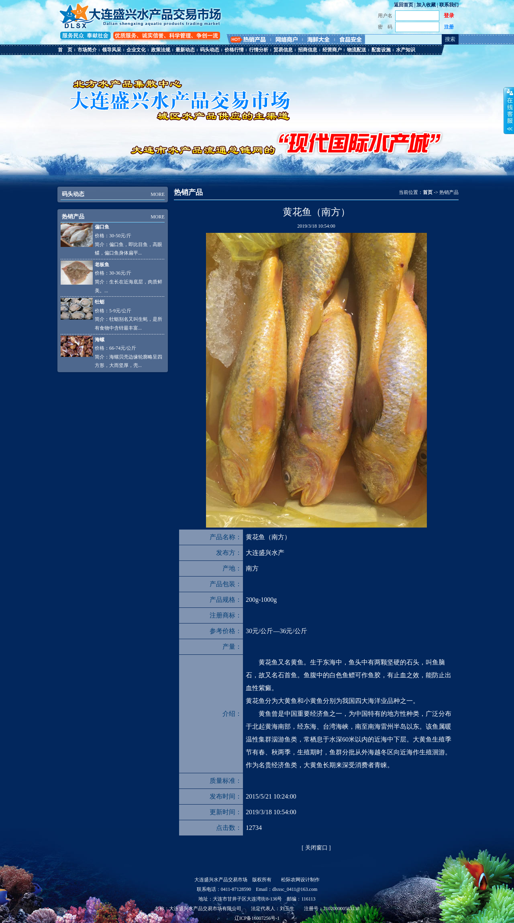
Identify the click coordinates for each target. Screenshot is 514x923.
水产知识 (405, 50)
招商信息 (307, 50)
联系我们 (449, 5)
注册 (449, 27)
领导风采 (111, 50)
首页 (427, 192)
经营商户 (332, 50)
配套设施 (381, 50)
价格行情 (234, 50)
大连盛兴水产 (265, 552)
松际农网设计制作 (300, 879)
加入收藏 (426, 5)
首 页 (65, 50)
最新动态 (185, 50)
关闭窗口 (316, 848)
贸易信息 (283, 50)
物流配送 (356, 50)
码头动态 (209, 50)
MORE (158, 194)
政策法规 (160, 50)
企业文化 (136, 50)
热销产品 (73, 217)
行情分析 (258, 50)
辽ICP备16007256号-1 (257, 918)
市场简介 (87, 50)
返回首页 (403, 5)
